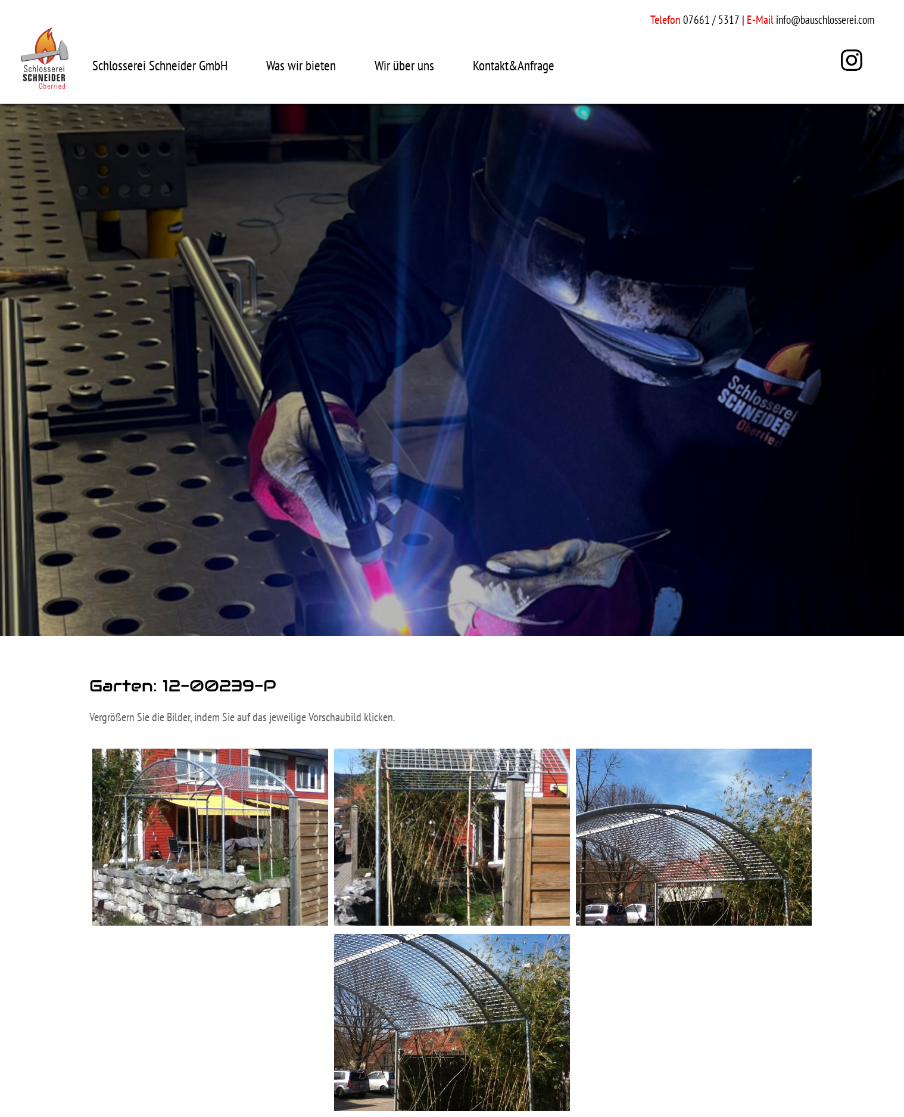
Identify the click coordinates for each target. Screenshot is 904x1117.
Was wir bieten (301, 65)
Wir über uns (404, 65)
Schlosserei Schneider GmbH (159, 65)
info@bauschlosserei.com (825, 20)
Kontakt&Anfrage (513, 65)
